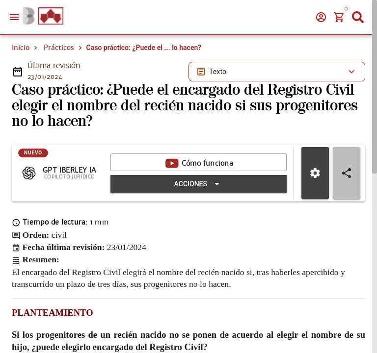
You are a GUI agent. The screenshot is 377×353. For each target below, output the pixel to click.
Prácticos (59, 47)
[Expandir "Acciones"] (198, 184)
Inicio (20, 47)
